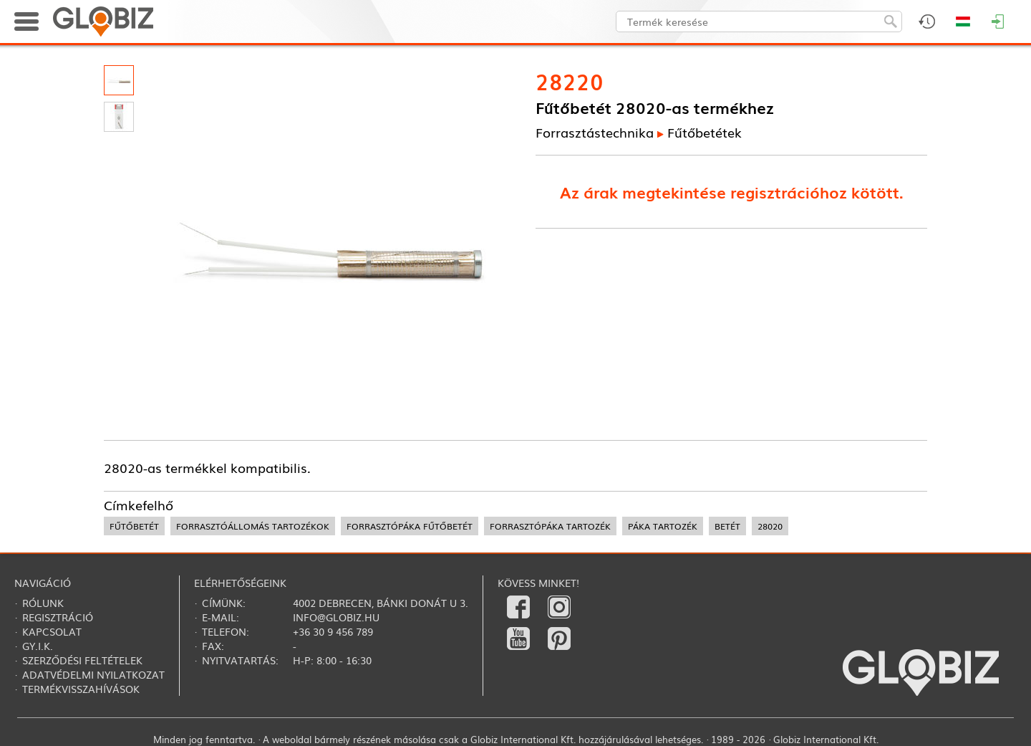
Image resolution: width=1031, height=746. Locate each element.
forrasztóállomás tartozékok (252, 526)
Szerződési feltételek (82, 660)
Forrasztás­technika (595, 132)
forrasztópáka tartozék (550, 526)
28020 (770, 526)
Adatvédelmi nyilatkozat (93, 674)
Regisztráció (57, 617)
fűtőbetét (134, 526)
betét (727, 526)
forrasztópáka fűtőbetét (410, 526)
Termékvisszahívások (81, 689)
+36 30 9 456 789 (333, 631)
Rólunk (43, 603)
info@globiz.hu (336, 617)
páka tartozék (662, 526)
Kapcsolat (52, 631)
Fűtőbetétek (704, 132)
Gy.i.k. (37, 646)
